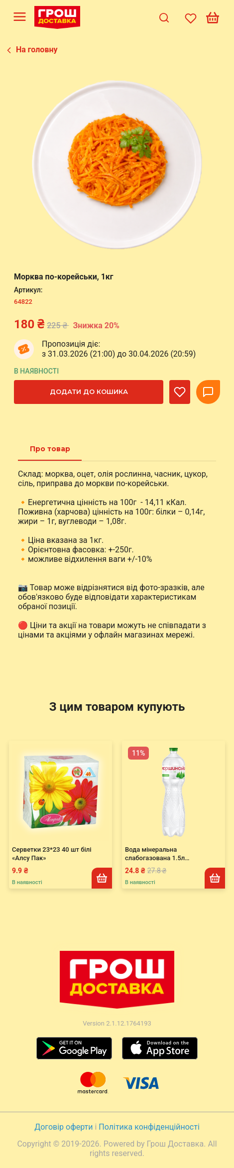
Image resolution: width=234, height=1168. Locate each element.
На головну (37, 49)
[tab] (50, 449)
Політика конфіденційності (149, 1127)
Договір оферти (64, 1127)
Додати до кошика (89, 391)
